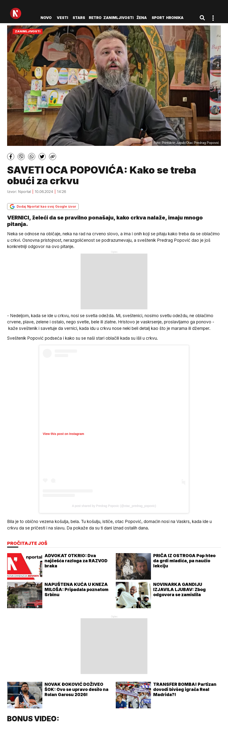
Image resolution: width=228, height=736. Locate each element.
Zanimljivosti (118, 17)
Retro (95, 17)
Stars (79, 17)
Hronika (174, 17)
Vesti (62, 17)
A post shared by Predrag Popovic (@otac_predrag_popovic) (114, 506)
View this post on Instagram (63, 434)
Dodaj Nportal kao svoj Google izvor (43, 206)
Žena (141, 17)
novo (46, 17)
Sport (158, 17)
